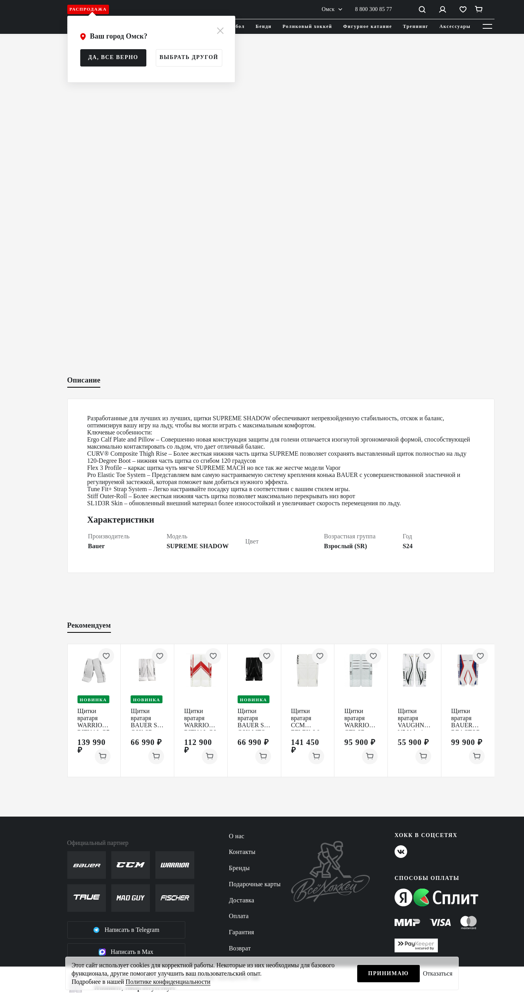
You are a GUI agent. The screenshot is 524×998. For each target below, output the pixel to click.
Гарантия (241, 932)
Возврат (240, 948)
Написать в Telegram (126, 929)
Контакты (242, 851)
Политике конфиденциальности (167, 981)
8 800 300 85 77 (373, 9)
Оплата (239, 916)
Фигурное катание (367, 26)
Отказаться (437, 973)
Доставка (242, 900)
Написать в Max (126, 951)
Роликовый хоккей (307, 26)
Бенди (264, 26)
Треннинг (415, 26)
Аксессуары (455, 26)
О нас (236, 836)
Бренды (239, 868)
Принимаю (388, 973)
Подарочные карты (255, 884)
